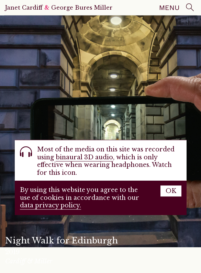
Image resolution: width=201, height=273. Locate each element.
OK (171, 191)
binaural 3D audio (84, 157)
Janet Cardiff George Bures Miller (58, 7)
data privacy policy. (50, 205)
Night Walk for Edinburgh (61, 241)
